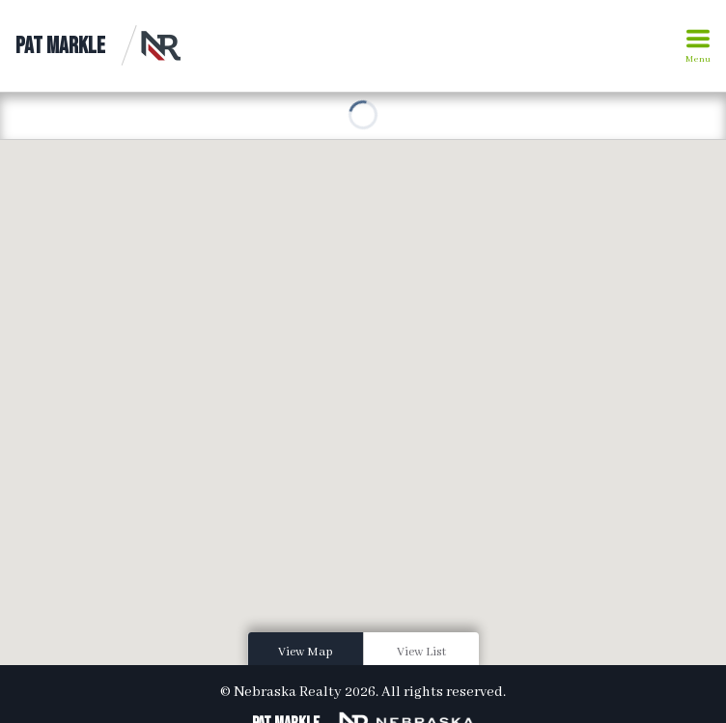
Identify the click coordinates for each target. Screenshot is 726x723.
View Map (305, 652)
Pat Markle (60, 46)
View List (421, 652)
